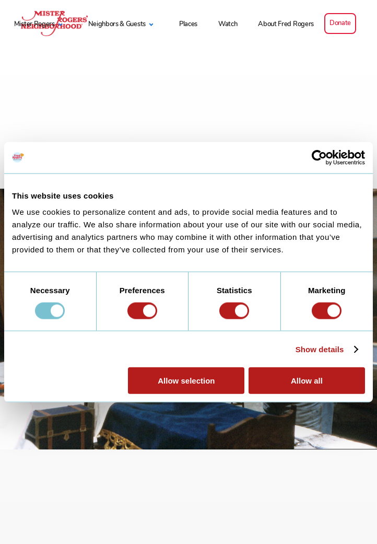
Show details (320, 348)
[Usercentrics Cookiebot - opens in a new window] (319, 157)
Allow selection (186, 380)
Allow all (307, 380)
